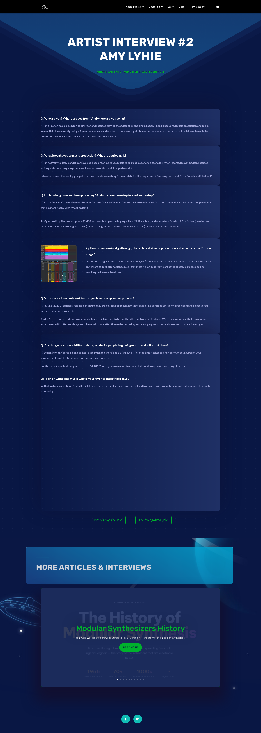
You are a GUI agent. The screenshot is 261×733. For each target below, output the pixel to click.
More (181, 7)
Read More (130, 651)
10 (143, 679)
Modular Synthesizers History (130, 632)
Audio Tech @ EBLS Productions (144, 71)
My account (198, 7)
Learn (171, 7)
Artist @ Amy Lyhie (109, 71)
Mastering (154, 7)
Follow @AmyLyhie (153, 520)
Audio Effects (133, 7)
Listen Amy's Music (107, 520)
